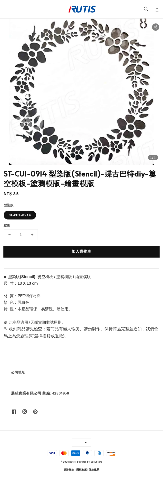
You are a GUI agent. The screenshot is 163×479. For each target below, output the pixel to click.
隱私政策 (81, 469)
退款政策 (94, 469)
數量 (7, 225)
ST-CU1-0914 (20, 215)
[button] (6, 9)
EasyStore (96, 461)
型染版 (8, 205)
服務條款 (69, 469)
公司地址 (18, 372)
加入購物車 (81, 251)
